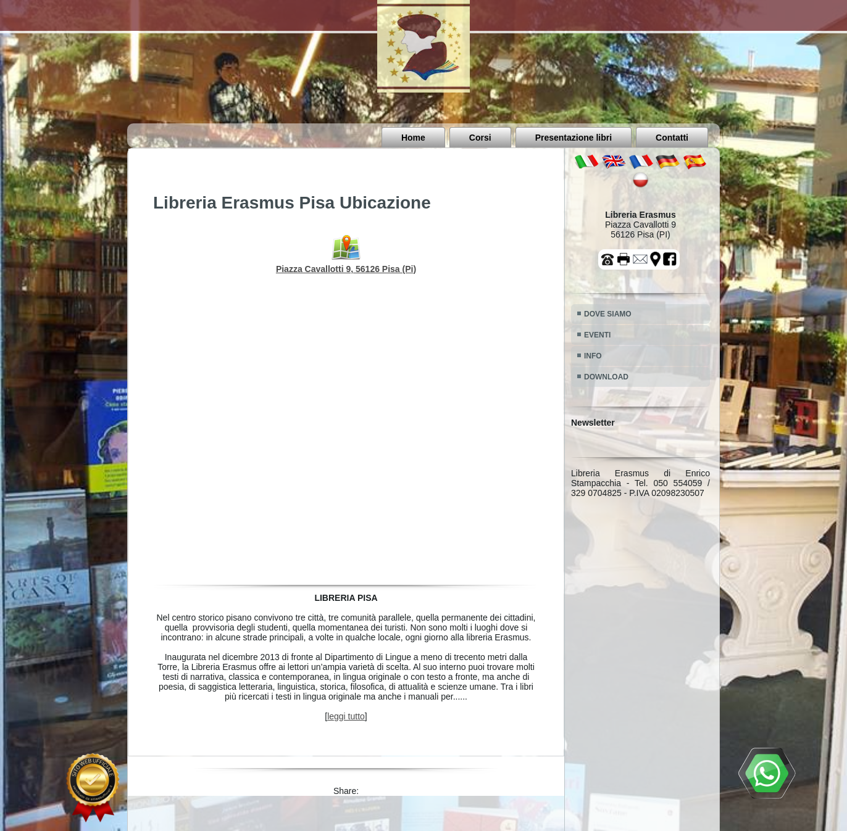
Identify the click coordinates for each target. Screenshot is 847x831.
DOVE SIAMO (608, 314)
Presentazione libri (573, 138)
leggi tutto (346, 716)
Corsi (480, 138)
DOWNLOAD (606, 377)
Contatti (672, 138)
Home (413, 138)
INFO (593, 356)
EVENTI (597, 335)
